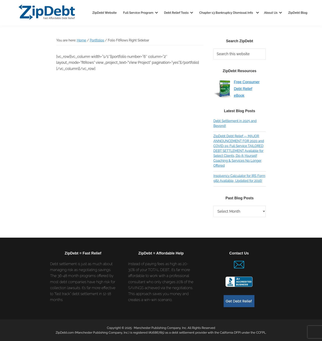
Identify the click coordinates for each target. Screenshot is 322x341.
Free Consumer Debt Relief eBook (247, 89)
